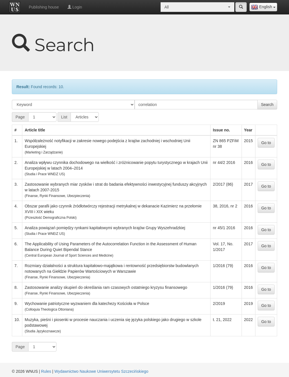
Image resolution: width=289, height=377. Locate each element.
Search (267, 104)
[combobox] (263, 7)
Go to (266, 142)
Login (74, 7)
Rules (46, 371)
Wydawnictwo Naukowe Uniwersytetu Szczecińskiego (101, 371)
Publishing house (44, 7)
